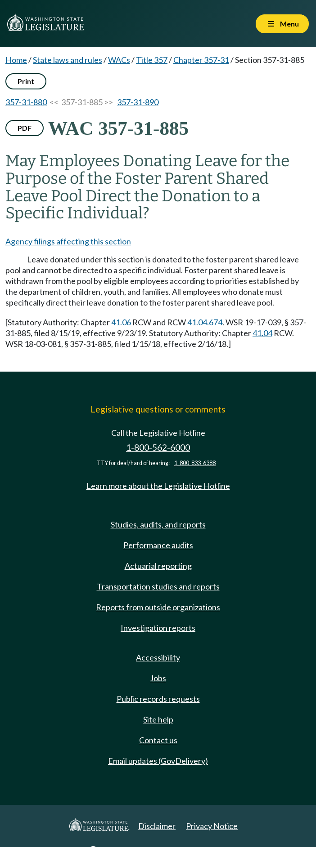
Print (26, 81)
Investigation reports (158, 628)
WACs (119, 60)
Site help (158, 719)
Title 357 (151, 60)
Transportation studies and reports (158, 586)
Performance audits (158, 545)
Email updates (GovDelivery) (158, 761)
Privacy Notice (212, 826)
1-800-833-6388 (195, 463)
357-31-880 (26, 102)
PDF (25, 128)
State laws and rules (67, 60)
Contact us (158, 740)
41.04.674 (204, 322)
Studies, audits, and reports (158, 524)
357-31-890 (137, 102)
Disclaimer (157, 826)
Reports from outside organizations (158, 607)
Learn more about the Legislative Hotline (158, 486)
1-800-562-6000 (158, 447)
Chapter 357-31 (201, 60)
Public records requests (158, 699)
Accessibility (158, 657)
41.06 (121, 322)
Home (16, 60)
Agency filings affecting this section (68, 241)
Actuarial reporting (158, 566)
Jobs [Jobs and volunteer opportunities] (158, 678)
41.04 (262, 333)
